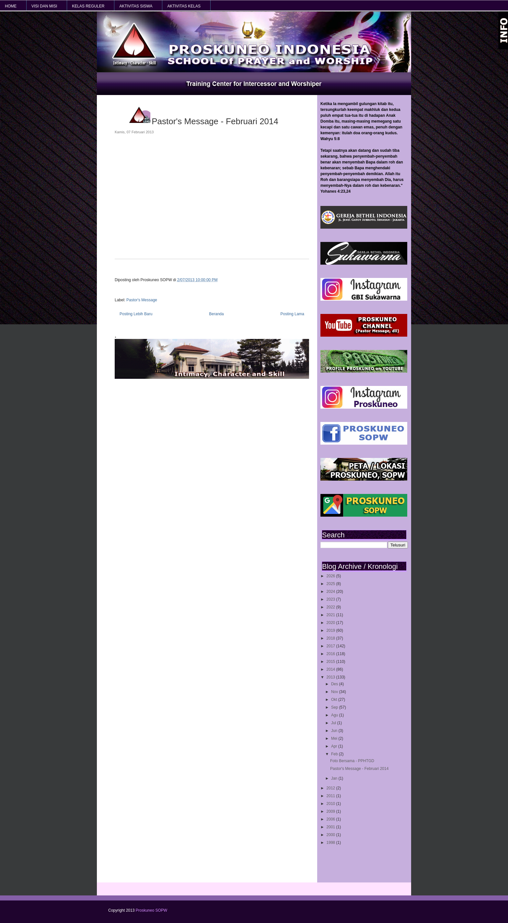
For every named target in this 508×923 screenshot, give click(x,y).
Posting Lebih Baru (136, 314)
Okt (334, 699)
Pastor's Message (141, 300)
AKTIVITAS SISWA (135, 6)
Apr (334, 746)
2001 (331, 827)
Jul (334, 723)
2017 (331, 646)
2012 (331, 788)
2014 (331, 669)
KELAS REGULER (88, 6)
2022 (331, 607)
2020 (331, 622)
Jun (335, 730)
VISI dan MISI (44, 6)
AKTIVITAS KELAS (183, 6)
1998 (331, 842)
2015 (331, 661)
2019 (331, 630)
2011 (331, 796)
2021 (331, 615)
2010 (331, 803)
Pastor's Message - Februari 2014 (359, 768)
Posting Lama (292, 314)
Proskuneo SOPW (151, 910)
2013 (331, 677)
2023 (331, 599)
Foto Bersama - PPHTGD (352, 761)
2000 (331, 835)
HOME (11, 6)
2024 (331, 591)
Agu (335, 715)
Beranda (216, 314)
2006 (331, 819)
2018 (331, 638)
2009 (331, 811)
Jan (335, 778)
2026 (331, 576)
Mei (335, 738)
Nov (335, 691)
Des (335, 684)
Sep (335, 707)
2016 (331, 654)
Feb (335, 754)
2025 (331, 583)
